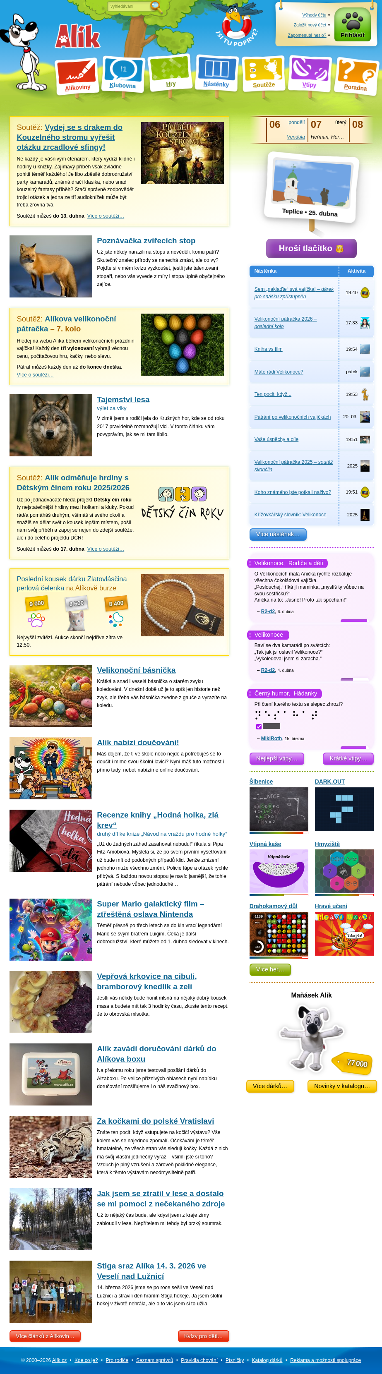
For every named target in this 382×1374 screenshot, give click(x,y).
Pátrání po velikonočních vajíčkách (293, 417)
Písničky (235, 1360)
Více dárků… (270, 1086)
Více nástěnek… (278, 534)
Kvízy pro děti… (203, 1336)
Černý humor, (272, 693)
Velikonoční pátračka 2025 (294, 465)
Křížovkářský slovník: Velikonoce (291, 515)
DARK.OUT (344, 805)
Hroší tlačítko (311, 248)
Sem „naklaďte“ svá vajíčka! (294, 293)
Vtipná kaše (279, 867)
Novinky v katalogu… (342, 1086)
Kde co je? (86, 1360)
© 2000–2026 (44, 1360)
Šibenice (279, 805)
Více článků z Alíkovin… (45, 1336)
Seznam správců (154, 1360)
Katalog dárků (267, 1360)
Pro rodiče (117, 1360)
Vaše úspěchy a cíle (277, 439)
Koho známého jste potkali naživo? (293, 492)
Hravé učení (344, 929)
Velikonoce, (270, 563)
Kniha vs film (269, 349)
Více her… (270, 969)
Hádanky (305, 693)
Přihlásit (353, 35)
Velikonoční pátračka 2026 (286, 322)
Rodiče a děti (305, 563)
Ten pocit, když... (273, 394)
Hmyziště (344, 867)
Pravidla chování (199, 1360)
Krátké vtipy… (348, 758)
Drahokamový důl (279, 929)
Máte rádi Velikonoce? (279, 372)
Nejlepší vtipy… (277, 758)
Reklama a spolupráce (325, 1360)
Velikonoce (269, 634)
